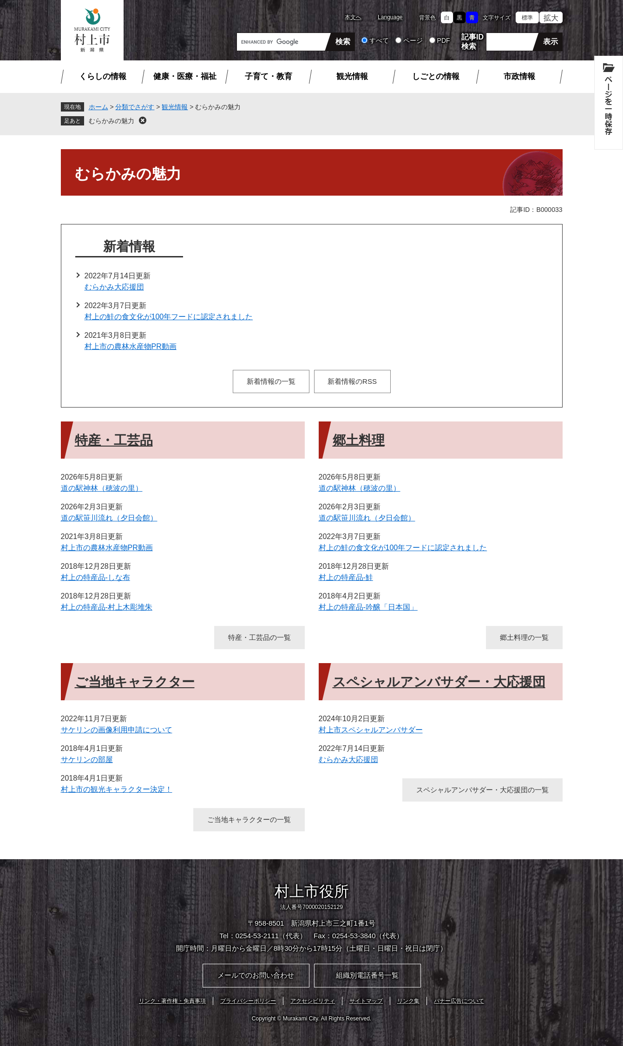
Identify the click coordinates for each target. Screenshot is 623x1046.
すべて (379, 40)
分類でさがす (134, 107)
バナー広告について (459, 1001)
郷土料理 (359, 440)
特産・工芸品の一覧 (259, 637)
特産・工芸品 (114, 440)
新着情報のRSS (352, 381)
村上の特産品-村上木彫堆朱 (106, 607)
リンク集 (408, 1001)
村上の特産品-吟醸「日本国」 (368, 607)
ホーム (98, 107)
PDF (443, 40)
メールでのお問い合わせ (255, 975)
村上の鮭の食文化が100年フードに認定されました (169, 317)
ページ (413, 40)
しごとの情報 (435, 76)
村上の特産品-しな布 (95, 577)
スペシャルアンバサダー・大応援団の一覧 (482, 790)
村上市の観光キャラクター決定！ (116, 789)
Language (390, 17)
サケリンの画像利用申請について (116, 730)
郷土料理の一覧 (524, 637)
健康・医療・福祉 (184, 76)
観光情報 (352, 76)
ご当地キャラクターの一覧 (249, 819)
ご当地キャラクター (135, 682)
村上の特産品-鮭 (346, 577)
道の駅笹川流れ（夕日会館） (109, 518)
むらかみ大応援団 (114, 287)
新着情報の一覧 (271, 381)
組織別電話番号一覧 (367, 975)
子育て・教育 (268, 76)
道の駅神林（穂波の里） (102, 488)
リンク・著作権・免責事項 (172, 1001)
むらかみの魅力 (111, 121)
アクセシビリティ (312, 1001)
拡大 (551, 18)
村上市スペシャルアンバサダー (371, 730)
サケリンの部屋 (87, 759)
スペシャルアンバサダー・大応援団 (439, 682)
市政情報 (519, 76)
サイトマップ (366, 1001)
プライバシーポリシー (248, 1001)
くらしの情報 (102, 76)
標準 (527, 17)
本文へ (353, 17)
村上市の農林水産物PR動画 (131, 346)
